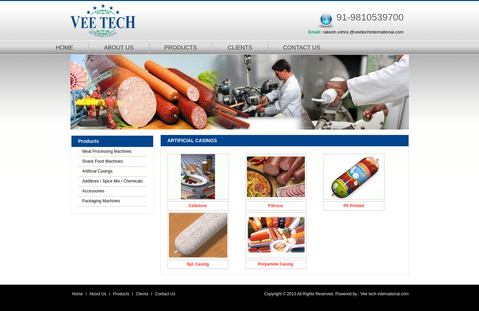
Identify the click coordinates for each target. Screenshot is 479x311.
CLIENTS (240, 47)
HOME (64, 47)
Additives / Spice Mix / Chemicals (112, 181)
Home (77, 294)
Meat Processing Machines (107, 151)
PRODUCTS (180, 47)
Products (122, 294)
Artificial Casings (97, 171)
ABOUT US (119, 47)
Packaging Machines (101, 201)
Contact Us (165, 294)
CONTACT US (301, 47)
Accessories (93, 191)
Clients (142, 294)
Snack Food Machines (102, 161)
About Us (99, 294)
